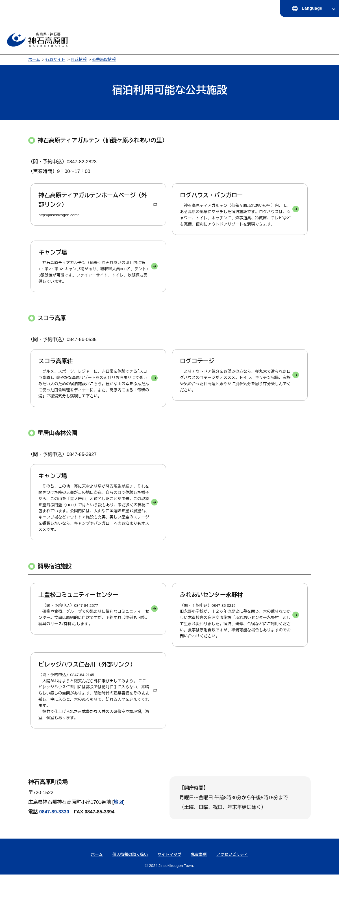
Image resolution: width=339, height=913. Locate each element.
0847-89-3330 (54, 850)
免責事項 (199, 893)
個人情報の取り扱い (130, 893)
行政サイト (55, 59)
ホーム (34, 59)
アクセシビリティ (232, 893)
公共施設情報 (104, 59)
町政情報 (79, 59)
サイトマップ (169, 893)
